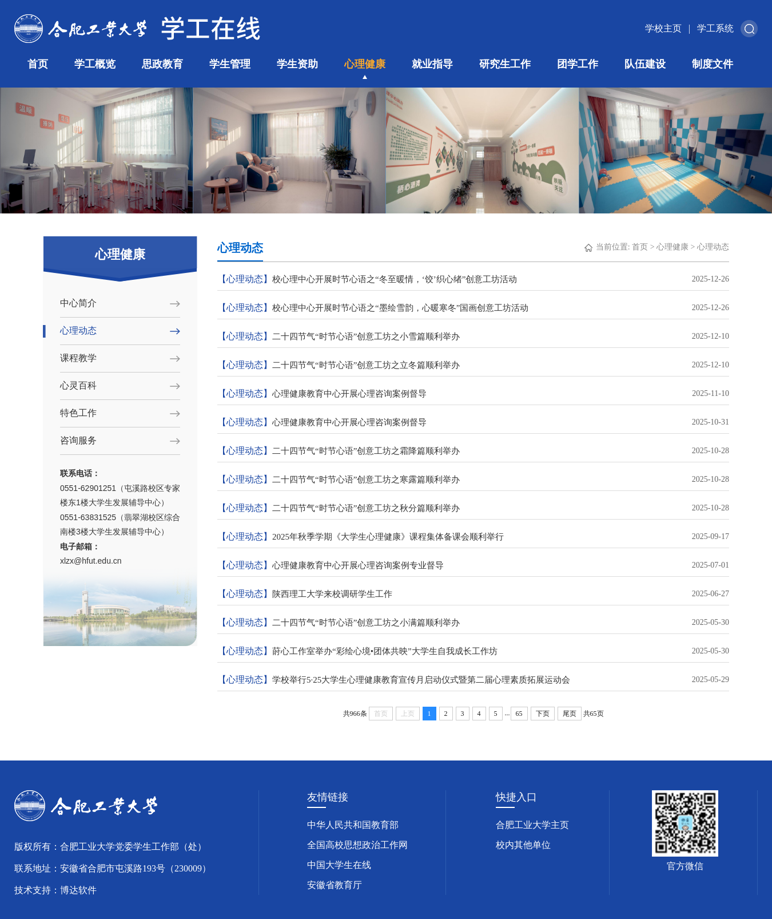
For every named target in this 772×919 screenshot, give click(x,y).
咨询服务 (78, 440)
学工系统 (715, 28)
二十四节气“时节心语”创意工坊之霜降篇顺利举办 (473, 450)
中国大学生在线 (339, 865)
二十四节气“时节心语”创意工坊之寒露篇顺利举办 (473, 479)
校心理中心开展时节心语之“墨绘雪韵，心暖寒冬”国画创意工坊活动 (473, 307)
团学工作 (577, 64)
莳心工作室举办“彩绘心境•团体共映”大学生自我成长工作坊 (473, 651)
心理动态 (78, 330)
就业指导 (432, 64)
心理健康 (364, 64)
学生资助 (297, 64)
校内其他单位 (523, 845)
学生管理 (229, 64)
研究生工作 (505, 64)
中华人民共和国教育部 (353, 825)
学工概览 (95, 64)
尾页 (569, 714)
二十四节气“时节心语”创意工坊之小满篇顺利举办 (473, 622)
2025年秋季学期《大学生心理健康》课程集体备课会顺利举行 (473, 536)
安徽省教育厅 (334, 885)
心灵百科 (78, 385)
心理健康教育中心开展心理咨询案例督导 (473, 393)
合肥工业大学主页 (532, 825)
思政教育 (162, 64)
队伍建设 (645, 64)
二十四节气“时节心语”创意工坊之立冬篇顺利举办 (473, 365)
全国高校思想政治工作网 (357, 845)
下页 (543, 714)
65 (519, 714)
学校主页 (663, 28)
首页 (37, 64)
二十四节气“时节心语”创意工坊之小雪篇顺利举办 (473, 336)
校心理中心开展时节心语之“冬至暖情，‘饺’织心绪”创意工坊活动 (473, 279)
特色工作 (78, 413)
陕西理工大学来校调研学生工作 (473, 594)
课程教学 (78, 358)
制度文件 (712, 64)
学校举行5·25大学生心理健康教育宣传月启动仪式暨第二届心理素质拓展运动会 (473, 679)
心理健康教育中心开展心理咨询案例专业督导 (473, 565)
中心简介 (78, 303)
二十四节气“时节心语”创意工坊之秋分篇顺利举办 (473, 508)
